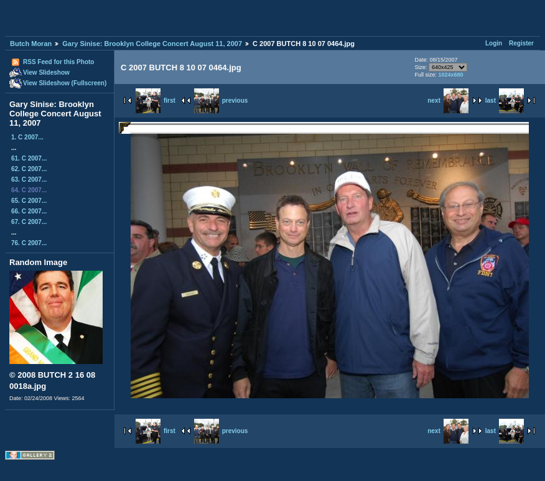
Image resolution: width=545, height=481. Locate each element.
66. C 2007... (29, 211)
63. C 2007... (29, 179)
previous (221, 100)
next (447, 100)
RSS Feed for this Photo (58, 61)
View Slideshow (46, 72)
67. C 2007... (29, 221)
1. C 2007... (27, 137)
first (155, 100)
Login (493, 43)
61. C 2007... (29, 158)
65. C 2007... (29, 200)
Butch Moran (31, 43)
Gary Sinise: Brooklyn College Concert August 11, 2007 (152, 43)
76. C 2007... (29, 243)
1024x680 (450, 75)
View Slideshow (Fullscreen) (64, 83)
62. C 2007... (29, 169)
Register (521, 43)
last (504, 100)
